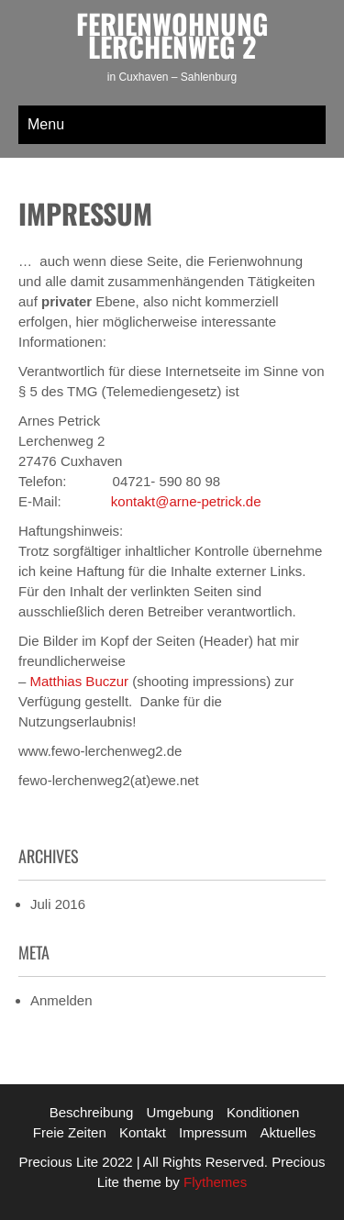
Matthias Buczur (79, 681)
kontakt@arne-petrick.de (186, 501)
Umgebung (180, 1112)
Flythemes (213, 1182)
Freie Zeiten (69, 1132)
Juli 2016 (57, 904)
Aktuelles (288, 1132)
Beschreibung (92, 1112)
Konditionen (263, 1112)
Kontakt (142, 1132)
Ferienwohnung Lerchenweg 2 (172, 35)
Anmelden (61, 1000)
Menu (46, 124)
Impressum (213, 1132)
